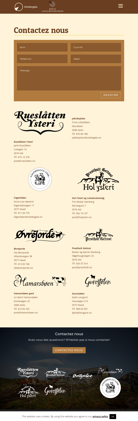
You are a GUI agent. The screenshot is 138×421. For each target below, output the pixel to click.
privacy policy (100, 416)
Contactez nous (69, 350)
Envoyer (111, 94)
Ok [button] (112, 416)
